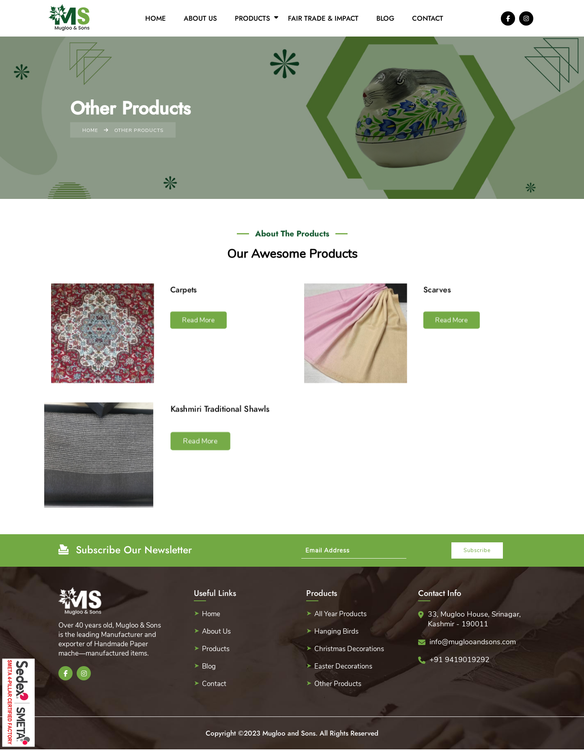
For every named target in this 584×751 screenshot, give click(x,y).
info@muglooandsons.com (472, 642)
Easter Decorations (343, 666)
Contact (427, 18)
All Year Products (340, 614)
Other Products (337, 683)
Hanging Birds (336, 631)
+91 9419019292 (459, 660)
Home (155, 18)
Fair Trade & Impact (323, 18)
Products (252, 18)
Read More (196, 321)
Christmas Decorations (349, 649)
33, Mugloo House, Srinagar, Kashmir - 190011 (474, 619)
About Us (200, 18)
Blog (385, 18)
